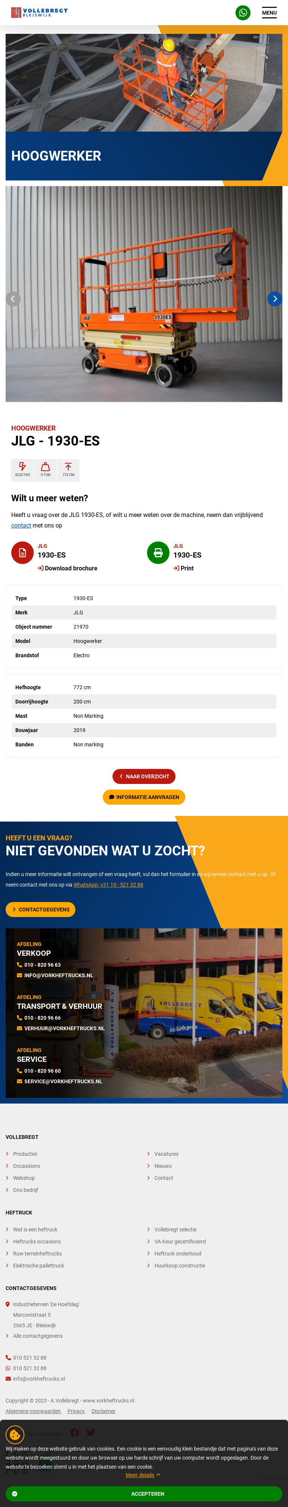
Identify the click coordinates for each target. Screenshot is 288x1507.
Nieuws (163, 1166)
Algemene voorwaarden (34, 1411)
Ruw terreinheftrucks (37, 1254)
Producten (25, 1154)
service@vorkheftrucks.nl (63, 1081)
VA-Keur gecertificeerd (180, 1242)
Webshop (24, 1178)
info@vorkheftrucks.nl (58, 975)
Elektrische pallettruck (38, 1266)
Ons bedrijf (25, 1190)
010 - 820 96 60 (42, 1071)
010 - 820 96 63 (42, 965)
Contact (163, 1178)
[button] (13, 298)
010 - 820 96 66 (42, 1018)
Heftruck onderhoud (177, 1254)
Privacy (77, 1411)
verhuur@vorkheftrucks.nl (64, 1028)
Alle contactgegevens (38, 1336)
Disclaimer (104, 1411)
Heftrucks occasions (37, 1242)
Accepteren (88, 1494)
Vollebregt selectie (175, 1230)
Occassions (26, 1166)
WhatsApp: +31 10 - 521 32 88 (108, 885)
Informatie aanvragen (144, 797)
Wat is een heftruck (35, 1230)
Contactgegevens (41, 910)
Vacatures (166, 1154)
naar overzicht (145, 776)
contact (21, 525)
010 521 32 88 (26, 1358)
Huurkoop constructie (179, 1266)
